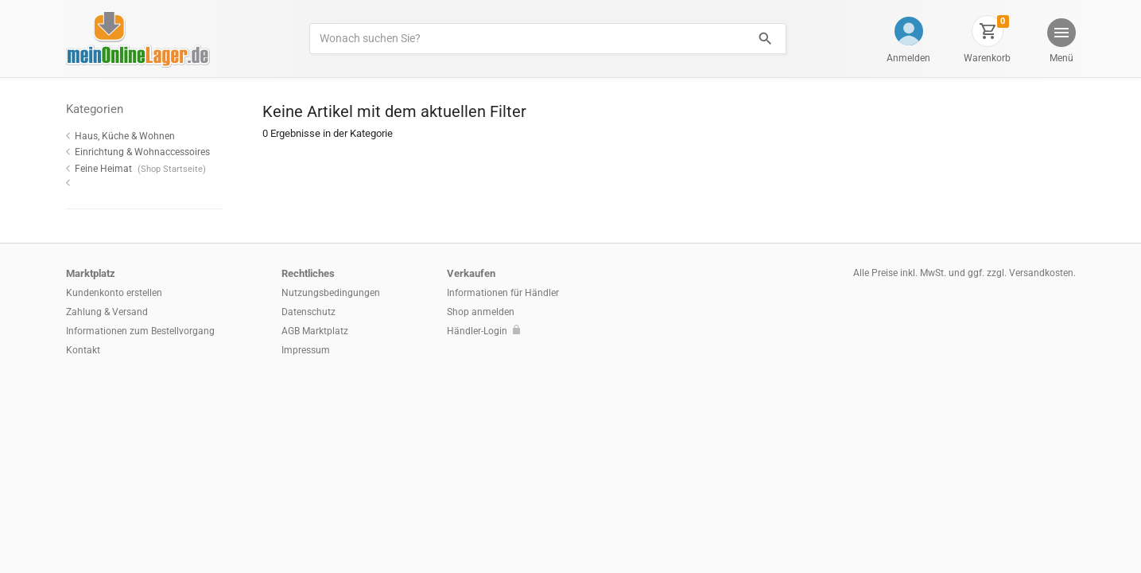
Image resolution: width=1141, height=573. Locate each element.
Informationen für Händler (503, 292)
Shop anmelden (480, 312)
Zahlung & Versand (107, 312)
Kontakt (83, 350)
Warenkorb (987, 58)
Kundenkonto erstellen (114, 292)
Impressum (305, 350)
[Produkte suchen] (526, 38)
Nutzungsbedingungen (330, 292)
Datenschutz (308, 312)
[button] (1060, 42)
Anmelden (908, 58)
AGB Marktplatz (314, 331)
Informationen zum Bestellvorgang (140, 331)
